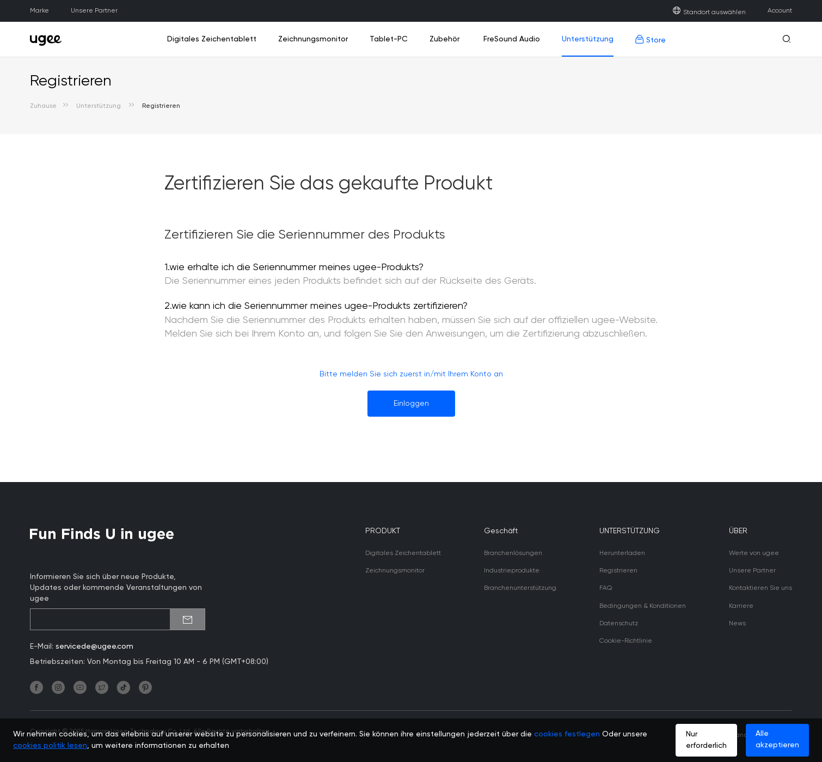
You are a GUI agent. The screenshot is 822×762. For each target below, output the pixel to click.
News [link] (737, 623)
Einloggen (411, 403)
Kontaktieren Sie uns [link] (760, 588)
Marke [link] (39, 11)
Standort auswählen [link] (709, 12)
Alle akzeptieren (777, 739)
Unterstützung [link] (588, 39)
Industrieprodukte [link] (511, 571)
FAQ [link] (605, 588)
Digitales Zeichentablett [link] (211, 39)
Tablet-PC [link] (389, 39)
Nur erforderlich (706, 739)
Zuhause (43, 106)
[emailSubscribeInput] (117, 619)
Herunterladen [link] (622, 553)
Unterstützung (99, 106)
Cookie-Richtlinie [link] (625, 641)
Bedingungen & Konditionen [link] (642, 606)
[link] (49, 39)
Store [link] (650, 39)
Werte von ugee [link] (754, 553)
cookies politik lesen (50, 745)
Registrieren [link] (618, 571)
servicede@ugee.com (94, 646)
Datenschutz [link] (618, 623)
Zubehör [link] (444, 39)
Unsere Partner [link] (94, 11)
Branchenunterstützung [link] (520, 588)
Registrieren (161, 106)
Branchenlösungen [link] (513, 553)
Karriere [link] (741, 606)
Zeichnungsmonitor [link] (313, 39)
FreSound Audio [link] (510, 39)
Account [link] (780, 11)
